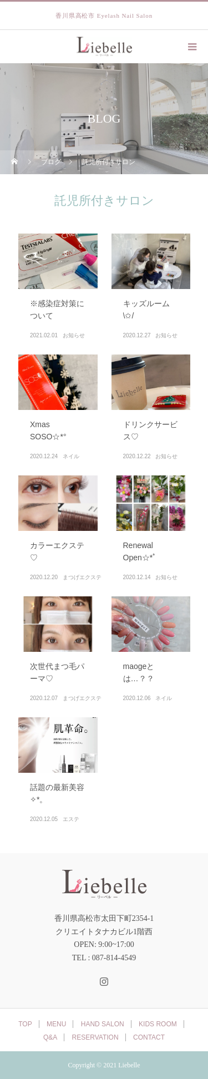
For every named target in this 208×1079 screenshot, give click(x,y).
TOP (25, 1024)
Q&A (50, 1037)
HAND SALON (102, 1024)
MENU (56, 1024)
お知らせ (74, 335)
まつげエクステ (82, 577)
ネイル (71, 456)
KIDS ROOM (158, 1024)
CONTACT (149, 1037)
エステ (71, 819)
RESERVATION (95, 1037)
